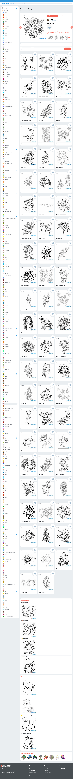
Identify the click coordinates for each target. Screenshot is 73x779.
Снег (4, 507)
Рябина (5, 479)
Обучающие (10, 369)
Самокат (5, 484)
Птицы (5, 456)
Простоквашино (6, 449)
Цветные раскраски (7, 589)
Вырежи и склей (6, 102)
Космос (5, 248)
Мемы (5, 310)
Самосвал (5, 486)
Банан (5, 56)
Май (4, 298)
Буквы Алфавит (6, 77)
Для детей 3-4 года (7, 154)
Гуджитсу (5, 125)
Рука (4, 477)
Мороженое (6, 326)
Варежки (5, 81)
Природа (5, 442)
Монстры (5, 321)
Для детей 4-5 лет (7, 157)
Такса (5, 536)
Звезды (5, 200)
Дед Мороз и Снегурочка (8, 134)
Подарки (5, 415)
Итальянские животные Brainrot (9, 218)
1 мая (5, 15)
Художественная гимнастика (9, 584)
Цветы (10, 591)
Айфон (5, 33)
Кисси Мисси (6, 227)
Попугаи (5, 433)
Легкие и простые (7, 278)
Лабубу (5, 262)
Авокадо (5, 29)
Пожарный (6, 422)
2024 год (5, 19)
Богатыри (5, 72)
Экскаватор (6, 609)
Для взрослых (9, 8)
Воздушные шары (7, 93)
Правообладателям (32, 772)
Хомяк (5, 580)
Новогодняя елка (7, 362)
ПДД (5, 394)
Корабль (5, 237)
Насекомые (6, 346)
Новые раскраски (25, 600)
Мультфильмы (10, 335)
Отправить (67, 48)
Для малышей (6, 168)
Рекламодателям (32, 770)
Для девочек (10, 150)
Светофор (5, 488)
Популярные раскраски (26, 676)
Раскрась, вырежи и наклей (8, 470)
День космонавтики (7, 136)
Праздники (10, 438)
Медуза (5, 308)
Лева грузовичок (7, 276)
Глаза (5, 109)
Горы (5, 120)
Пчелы (5, 458)
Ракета (5, 468)
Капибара (5, 225)
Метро (5, 314)
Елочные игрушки (7, 191)
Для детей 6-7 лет (7, 161)
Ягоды (5, 614)
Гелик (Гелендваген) (7, 104)
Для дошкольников (7, 166)
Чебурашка (6, 603)
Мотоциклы (6, 333)
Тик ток (5, 541)
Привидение (6, 440)
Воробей (5, 97)
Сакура (5, 481)
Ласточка (5, 271)
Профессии (6, 452)
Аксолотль (6, 38)
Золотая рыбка (6, 205)
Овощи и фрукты (10, 374)
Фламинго (5, 571)
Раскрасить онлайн (52, 32)
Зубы (5, 209)
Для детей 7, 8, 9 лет (7, 163)
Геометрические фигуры (8, 106)
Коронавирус (6, 244)
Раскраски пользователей (27, 753)
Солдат (5, 518)
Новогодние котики (7, 356)
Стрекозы (5, 529)
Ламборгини (6, 266)
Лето (5, 289)
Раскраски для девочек (48, 772)
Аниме (5, 45)
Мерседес (5, 312)
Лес (4, 287)
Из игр (10, 216)
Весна (5, 86)
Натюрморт (6, 349)
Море (5, 324)
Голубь (5, 113)
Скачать (64, 15)
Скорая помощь (6, 500)
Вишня (5, 90)
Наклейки (5, 344)
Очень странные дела (8, 390)
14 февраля (6, 17)
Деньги (5, 138)
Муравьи (5, 337)
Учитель (5, 566)
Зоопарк (5, 207)
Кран (5, 253)
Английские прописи (7, 42)
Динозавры (6, 145)
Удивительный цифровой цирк (9, 552)
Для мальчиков (10, 170)
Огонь (5, 376)
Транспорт (6, 548)
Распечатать (52, 15)
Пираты (5, 406)
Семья (5, 490)
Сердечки (5, 493)
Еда (4, 189)
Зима (5, 202)
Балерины (5, 54)
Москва (5, 330)
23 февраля (6, 26)
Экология (5, 607)
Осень (5, 381)
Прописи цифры (6, 447)
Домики (5, 175)
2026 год (5, 24)
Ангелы (5, 40)
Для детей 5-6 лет (7, 159)
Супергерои (10, 534)
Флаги (5, 568)
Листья (10, 292)
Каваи (5, 221)
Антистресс (6, 47)
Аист (5, 31)
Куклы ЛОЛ (6, 257)
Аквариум (5, 35)
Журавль (5, 195)
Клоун (5, 230)
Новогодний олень (7, 360)
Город (5, 118)
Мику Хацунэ (6, 317)
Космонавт (6, 246)
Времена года (6, 99)
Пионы (5, 404)
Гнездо (5, 111)
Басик (5, 63)
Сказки (5, 495)
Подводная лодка (7, 417)
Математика (6, 303)
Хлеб (5, 577)
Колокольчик (6, 232)
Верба (5, 83)
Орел (5, 378)
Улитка (5, 557)
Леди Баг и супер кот (8, 285)
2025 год (5, 22)
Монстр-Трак (6, 319)
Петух (5, 399)
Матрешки (5, 305)
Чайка (5, 596)
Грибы (5, 122)
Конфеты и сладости (7, 234)
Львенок (5, 296)
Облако (5, 367)
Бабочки (5, 51)
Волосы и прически (7, 95)
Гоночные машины (7, 115)
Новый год (6, 365)
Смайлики (5, 502)
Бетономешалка (7, 67)
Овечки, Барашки (7, 372)
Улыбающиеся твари (7, 559)
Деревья (5, 141)
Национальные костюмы (8, 351)
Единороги (46, 770)
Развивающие (10, 465)
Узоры (5, 555)
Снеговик (5, 509)
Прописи (5, 445)
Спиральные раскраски (8, 525)
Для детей (9, 10)
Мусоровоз (6, 340)
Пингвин (5, 401)
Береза (5, 65)
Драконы (5, 179)
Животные (10, 193)
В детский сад (6, 79)
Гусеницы (5, 127)
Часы (5, 598)
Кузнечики (5, 255)
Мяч (4, 342)
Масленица (6, 301)
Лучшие (5, 294)
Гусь (4, 129)
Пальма (5, 392)
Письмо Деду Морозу (8, 408)
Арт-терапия (6, 49)
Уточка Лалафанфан (7, 564)
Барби (5, 61)
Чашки (5, 600)
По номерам (6, 410)
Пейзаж (5, 397)
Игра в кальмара (7, 211)
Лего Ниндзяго (6, 282)
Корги (5, 239)
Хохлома (5, 582)
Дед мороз (6, 131)
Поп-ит (5, 431)
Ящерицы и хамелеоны (8, 616)
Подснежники (6, 420)
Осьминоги (6, 385)
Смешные (5, 504)
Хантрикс (5, 573)
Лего (5, 280)
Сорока (5, 523)
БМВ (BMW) (6, 70)
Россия (5, 474)
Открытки (5, 388)
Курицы (5, 260)
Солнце (5, 520)
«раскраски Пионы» (67, 10)
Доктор (5, 173)
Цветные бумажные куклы (8, 587)
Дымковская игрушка (7, 182)
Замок (5, 198)
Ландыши (5, 269)
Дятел (5, 186)
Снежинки (5, 513)
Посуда (5, 436)
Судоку (5, 532)
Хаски (5, 575)
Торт (5, 543)
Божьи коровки (6, 74)
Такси (5, 539)
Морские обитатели (10, 328)
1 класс (5, 13)
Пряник (5, 454)
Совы (5, 516)
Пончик (5, 429)
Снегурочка (6, 511)
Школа (5, 605)
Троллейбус (6, 550)
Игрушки (5, 214)
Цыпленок (5, 593)
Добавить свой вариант (64, 32)
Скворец (5, 497)
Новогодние (6, 353)
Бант (5, 58)
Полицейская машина (7, 424)
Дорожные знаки (7, 177)
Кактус (5, 223)
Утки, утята (6, 561)
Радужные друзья (7, 463)
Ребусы (5, 472)
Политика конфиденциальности (34, 775)
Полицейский (6, 426)
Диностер (5, 147)
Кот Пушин (6, 250)
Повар (5, 413)
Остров (5, 383)
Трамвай (5, 545)
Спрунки (5, 527)
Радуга (5, 461)
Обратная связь (31, 768)
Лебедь (5, 273)
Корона (5, 241)
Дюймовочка (6, 184)
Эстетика (5, 612)
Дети (5, 143)
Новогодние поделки (7, 358)
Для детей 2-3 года (7, 152)
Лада (5, 264)
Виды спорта (6, 88)
